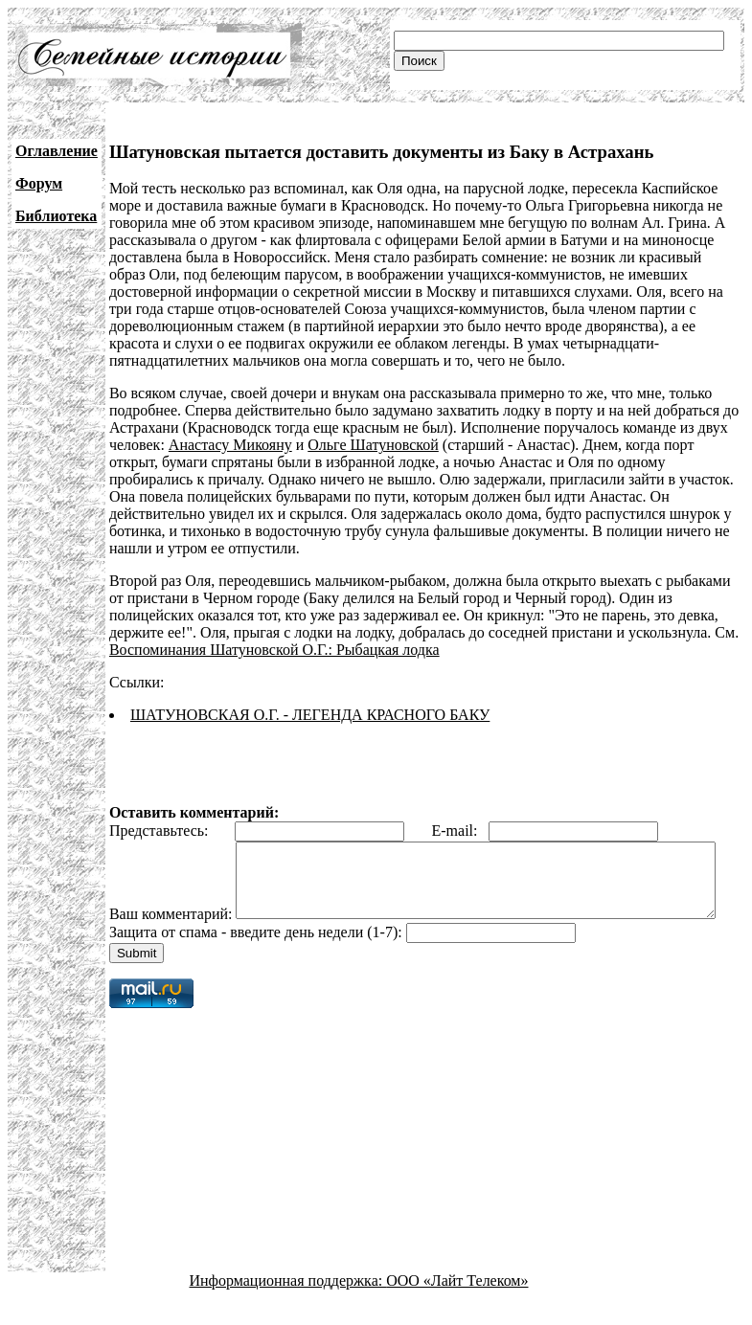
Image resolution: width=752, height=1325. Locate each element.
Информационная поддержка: (288, 1308)
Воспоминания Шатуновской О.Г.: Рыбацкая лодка (274, 649)
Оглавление (56, 151)
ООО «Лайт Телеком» (457, 1308)
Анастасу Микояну (230, 445)
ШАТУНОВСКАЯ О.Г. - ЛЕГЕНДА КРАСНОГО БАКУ (310, 715)
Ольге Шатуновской (373, 445)
